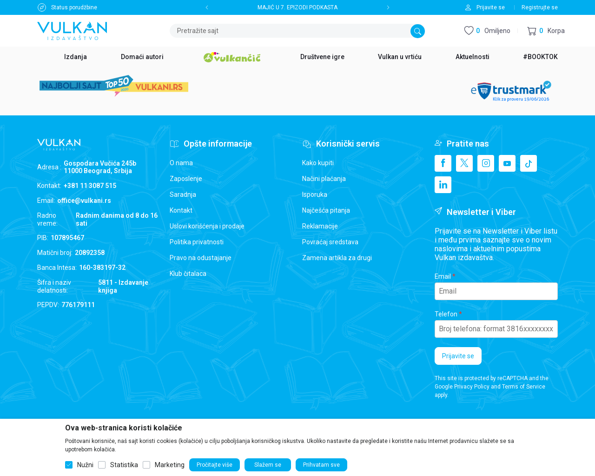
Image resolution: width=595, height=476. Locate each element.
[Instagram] (485, 163)
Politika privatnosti (197, 242)
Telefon (446, 314)
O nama (181, 163)
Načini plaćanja (324, 178)
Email (443, 276)
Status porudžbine (74, 7)
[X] (464, 163)
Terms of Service (523, 386)
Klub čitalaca (188, 273)
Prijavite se (458, 356)
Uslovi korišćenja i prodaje (207, 226)
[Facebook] (443, 163)
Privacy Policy (471, 386)
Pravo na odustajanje (200, 257)
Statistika (124, 465)
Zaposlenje (186, 178)
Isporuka (314, 194)
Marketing (170, 465)
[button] (546, 31)
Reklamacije (320, 226)
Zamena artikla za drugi (337, 257)
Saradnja (183, 194)
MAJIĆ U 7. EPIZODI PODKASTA (297, 7)
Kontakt (181, 210)
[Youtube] (507, 163)
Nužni (85, 465)
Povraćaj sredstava (330, 242)
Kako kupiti (318, 163)
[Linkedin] (443, 184)
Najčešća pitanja (326, 210)
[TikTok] (528, 163)
